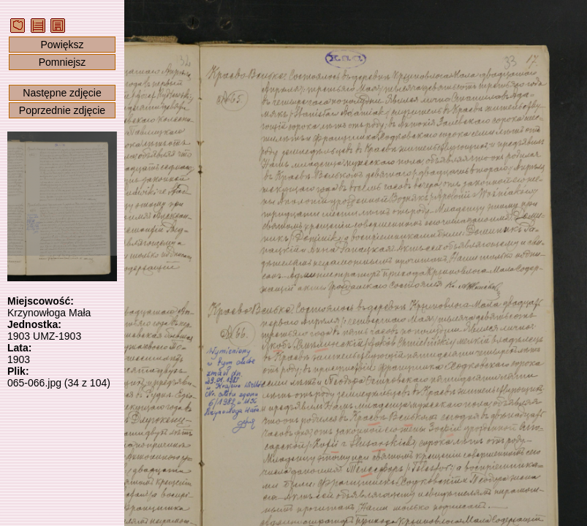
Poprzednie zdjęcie (62, 110)
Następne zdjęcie (62, 93)
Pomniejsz (62, 62)
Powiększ (61, 44)
